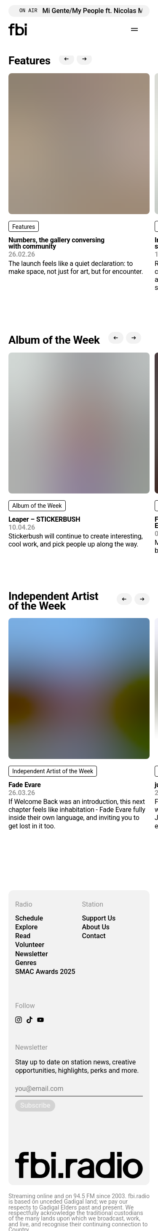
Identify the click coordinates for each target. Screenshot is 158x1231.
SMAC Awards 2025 (45, 971)
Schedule (29, 918)
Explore (26, 927)
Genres (26, 963)
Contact (94, 936)
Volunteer (29, 945)
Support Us (99, 918)
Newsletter (31, 954)
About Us (96, 927)
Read (22, 936)
